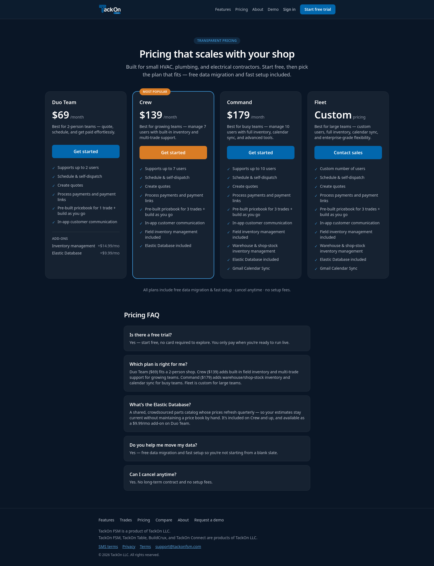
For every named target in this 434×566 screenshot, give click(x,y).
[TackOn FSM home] (110, 9)
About (258, 9)
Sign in (289, 9)
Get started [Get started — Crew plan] (173, 153)
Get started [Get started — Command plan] (261, 153)
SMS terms (108, 546)
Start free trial (317, 9)
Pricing (241, 9)
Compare (164, 520)
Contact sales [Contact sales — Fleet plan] (348, 153)
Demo (273, 9)
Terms (145, 546)
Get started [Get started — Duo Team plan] (86, 151)
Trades (126, 520)
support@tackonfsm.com (178, 546)
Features (223, 9)
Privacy (128, 546)
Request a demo (209, 520)
